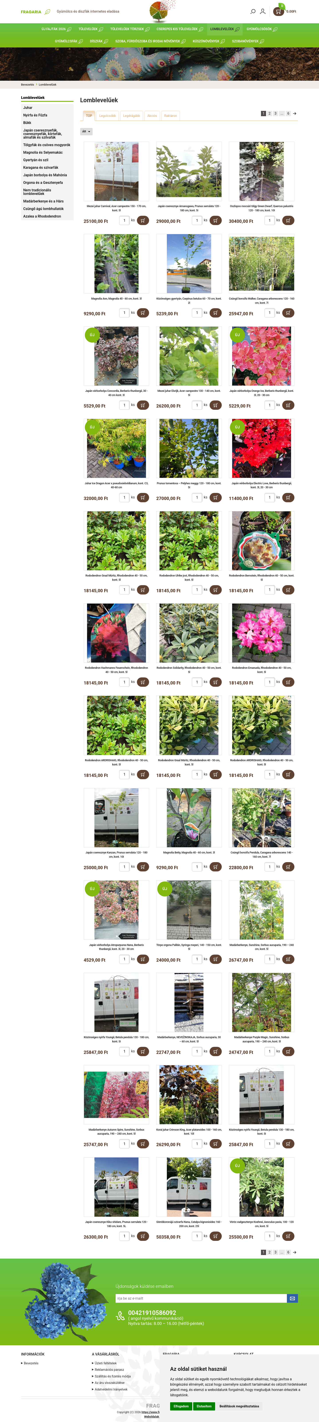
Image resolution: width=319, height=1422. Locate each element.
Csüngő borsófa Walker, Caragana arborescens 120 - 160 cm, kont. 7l (261, 301)
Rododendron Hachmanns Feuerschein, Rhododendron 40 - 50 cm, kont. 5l (116, 670)
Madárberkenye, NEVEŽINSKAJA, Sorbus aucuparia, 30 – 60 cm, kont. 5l (189, 1039)
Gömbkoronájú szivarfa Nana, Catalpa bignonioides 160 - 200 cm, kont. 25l (189, 1224)
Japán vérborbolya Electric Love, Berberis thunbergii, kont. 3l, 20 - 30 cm (261, 485)
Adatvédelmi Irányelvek (111, 1389)
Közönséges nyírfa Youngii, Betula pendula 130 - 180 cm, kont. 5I (116, 1039)
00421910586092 (152, 1312)
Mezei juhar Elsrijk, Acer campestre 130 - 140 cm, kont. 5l (189, 393)
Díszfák (96, 41)
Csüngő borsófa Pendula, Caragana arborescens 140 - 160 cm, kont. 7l (261, 855)
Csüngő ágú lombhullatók (43, 209)
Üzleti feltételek (106, 1363)
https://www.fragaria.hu (157, 1412)
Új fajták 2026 (54, 29)
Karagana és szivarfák (40, 167)
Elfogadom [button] (181, 1406)
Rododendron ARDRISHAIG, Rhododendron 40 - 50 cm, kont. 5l (116, 762)
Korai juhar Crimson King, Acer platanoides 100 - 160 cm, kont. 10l (189, 1132)
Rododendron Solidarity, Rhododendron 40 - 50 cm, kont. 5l (189, 670)
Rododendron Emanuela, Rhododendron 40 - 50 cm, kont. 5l (261, 670)
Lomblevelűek (222, 29)
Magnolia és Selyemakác (43, 152)
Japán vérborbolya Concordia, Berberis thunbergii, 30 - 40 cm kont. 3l (116, 393)
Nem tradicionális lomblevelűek (37, 192)
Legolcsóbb (107, 116)
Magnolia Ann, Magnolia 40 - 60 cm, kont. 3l (116, 298)
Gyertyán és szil (35, 160)
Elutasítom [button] (204, 1406)
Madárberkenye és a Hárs (43, 201)
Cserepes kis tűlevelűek (177, 29)
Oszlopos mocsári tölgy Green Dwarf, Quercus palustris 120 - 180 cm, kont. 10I (261, 208)
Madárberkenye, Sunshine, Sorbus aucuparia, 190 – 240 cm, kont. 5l (261, 947)
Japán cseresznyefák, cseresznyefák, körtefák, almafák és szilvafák (42, 133)
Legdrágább (131, 116)
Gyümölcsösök (259, 29)
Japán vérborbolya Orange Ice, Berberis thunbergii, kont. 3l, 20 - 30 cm (261, 393)
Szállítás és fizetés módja (113, 1376)
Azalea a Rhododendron (42, 216)
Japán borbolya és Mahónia (45, 175)
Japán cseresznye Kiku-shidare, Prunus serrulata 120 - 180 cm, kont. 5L (116, 1224)
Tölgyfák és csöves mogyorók (46, 145)
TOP (89, 116)
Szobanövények (245, 41)
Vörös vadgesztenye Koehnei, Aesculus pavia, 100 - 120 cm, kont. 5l (261, 1224)
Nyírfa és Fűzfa (35, 115)
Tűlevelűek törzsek (127, 29)
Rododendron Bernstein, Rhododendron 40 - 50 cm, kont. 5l (261, 578)
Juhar (27, 108)
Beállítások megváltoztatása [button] (239, 1406)
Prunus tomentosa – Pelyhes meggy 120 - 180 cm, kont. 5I (189, 485)
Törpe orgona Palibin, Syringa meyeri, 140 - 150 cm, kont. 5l (189, 947)
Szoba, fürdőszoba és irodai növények (147, 41)
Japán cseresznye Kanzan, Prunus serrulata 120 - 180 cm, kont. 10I (116, 855)
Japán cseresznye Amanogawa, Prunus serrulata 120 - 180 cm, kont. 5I (189, 208)
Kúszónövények (206, 41)
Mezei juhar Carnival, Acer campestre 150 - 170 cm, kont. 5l (116, 208)
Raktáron (170, 116)
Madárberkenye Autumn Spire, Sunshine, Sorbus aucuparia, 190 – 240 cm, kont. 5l (116, 1132)
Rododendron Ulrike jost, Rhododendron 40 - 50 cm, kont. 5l (189, 578)
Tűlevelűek (87, 29)
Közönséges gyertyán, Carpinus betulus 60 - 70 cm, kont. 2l (189, 301)
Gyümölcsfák (66, 41)
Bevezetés (27, 84)
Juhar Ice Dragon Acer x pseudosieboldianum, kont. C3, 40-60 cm (116, 485)
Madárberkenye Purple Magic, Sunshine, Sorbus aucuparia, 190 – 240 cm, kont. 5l (262, 1039)
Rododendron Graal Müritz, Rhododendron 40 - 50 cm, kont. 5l (116, 578)
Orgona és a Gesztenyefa (43, 182)
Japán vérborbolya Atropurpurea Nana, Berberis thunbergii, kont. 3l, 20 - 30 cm (116, 947)
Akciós (152, 116)
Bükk (27, 123)
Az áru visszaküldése (109, 1383)
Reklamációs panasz (109, 1370)
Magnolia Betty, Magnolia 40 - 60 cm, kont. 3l (189, 852)
